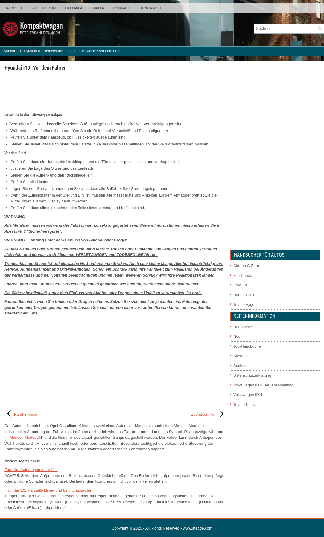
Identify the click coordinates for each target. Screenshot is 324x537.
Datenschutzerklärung (252, 375)
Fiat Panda (73, 8)
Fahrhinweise (85, 51)
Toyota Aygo (150, 8)
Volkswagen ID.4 (247, 394)
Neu (237, 336)
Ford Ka (97, 8)
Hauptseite (13, 8)
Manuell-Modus (23, 437)
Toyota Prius (244, 404)
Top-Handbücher (247, 346)
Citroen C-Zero (44, 8)
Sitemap (240, 356)
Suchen (240, 365)
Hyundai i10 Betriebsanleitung (47, 51)
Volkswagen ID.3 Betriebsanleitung (263, 385)
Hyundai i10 (122, 8)
